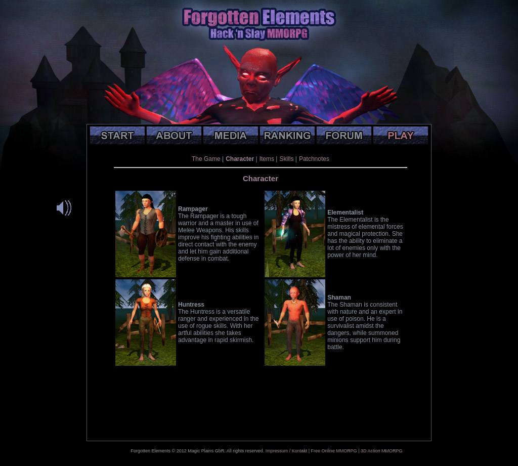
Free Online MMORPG (334, 450)
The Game (206, 158)
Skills (286, 158)
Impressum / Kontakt (287, 450)
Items (267, 158)
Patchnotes (314, 158)
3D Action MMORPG (382, 450)
